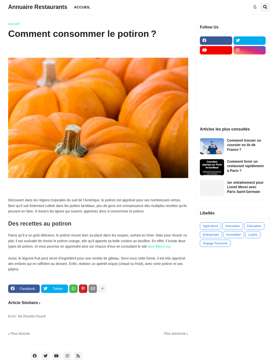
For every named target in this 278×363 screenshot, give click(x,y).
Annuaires (232, 226)
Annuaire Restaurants (37, 7)
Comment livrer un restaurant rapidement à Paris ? (245, 165)
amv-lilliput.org (159, 246)
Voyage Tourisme (215, 243)
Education (254, 226)
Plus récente (20, 334)
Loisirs (253, 234)
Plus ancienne (175, 334)
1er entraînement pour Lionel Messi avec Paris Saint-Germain (245, 187)
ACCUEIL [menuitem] (82, 7)
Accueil (13, 24)
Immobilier (233, 234)
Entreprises (211, 234)
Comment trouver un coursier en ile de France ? (244, 144)
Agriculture (210, 226)
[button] (255, 7)
